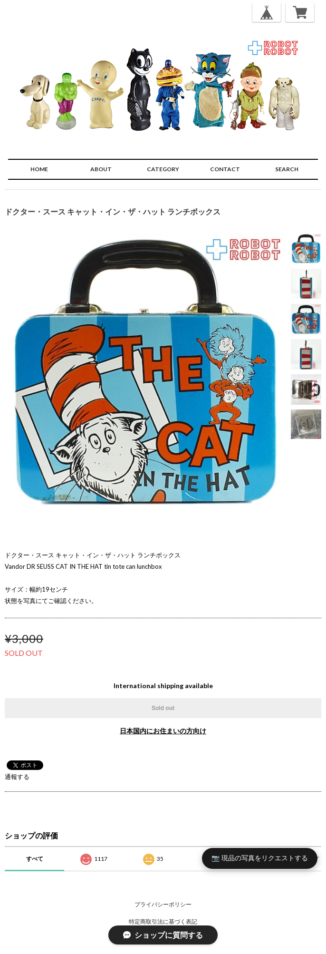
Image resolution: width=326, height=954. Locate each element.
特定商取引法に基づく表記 (163, 921)
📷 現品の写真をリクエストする (259, 858)
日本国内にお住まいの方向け (163, 731)
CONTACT (225, 169)
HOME (39, 169)
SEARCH (286, 169)
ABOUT (101, 169)
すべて (34, 858)
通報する (17, 776)
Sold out (163, 708)
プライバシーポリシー (163, 904)
